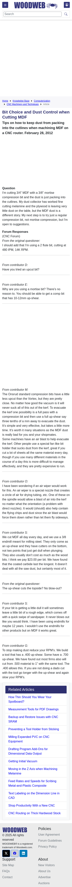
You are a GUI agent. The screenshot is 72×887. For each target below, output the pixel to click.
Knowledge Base (21, 101)
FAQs (6, 871)
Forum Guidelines (50, 840)
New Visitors (46, 865)
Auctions (44, 883)
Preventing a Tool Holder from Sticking (33, 729)
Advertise (44, 877)
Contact (7, 877)
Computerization (42, 101)
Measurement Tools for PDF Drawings (33, 709)
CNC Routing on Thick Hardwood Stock (34, 813)
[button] (6, 853)
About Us (44, 871)
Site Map (8, 865)
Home (5, 101)
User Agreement (49, 834)
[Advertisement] (36, 59)
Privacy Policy (47, 846)
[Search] (32, 14)
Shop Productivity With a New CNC (31, 805)
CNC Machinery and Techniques (23, 104)
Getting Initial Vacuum (22, 761)
